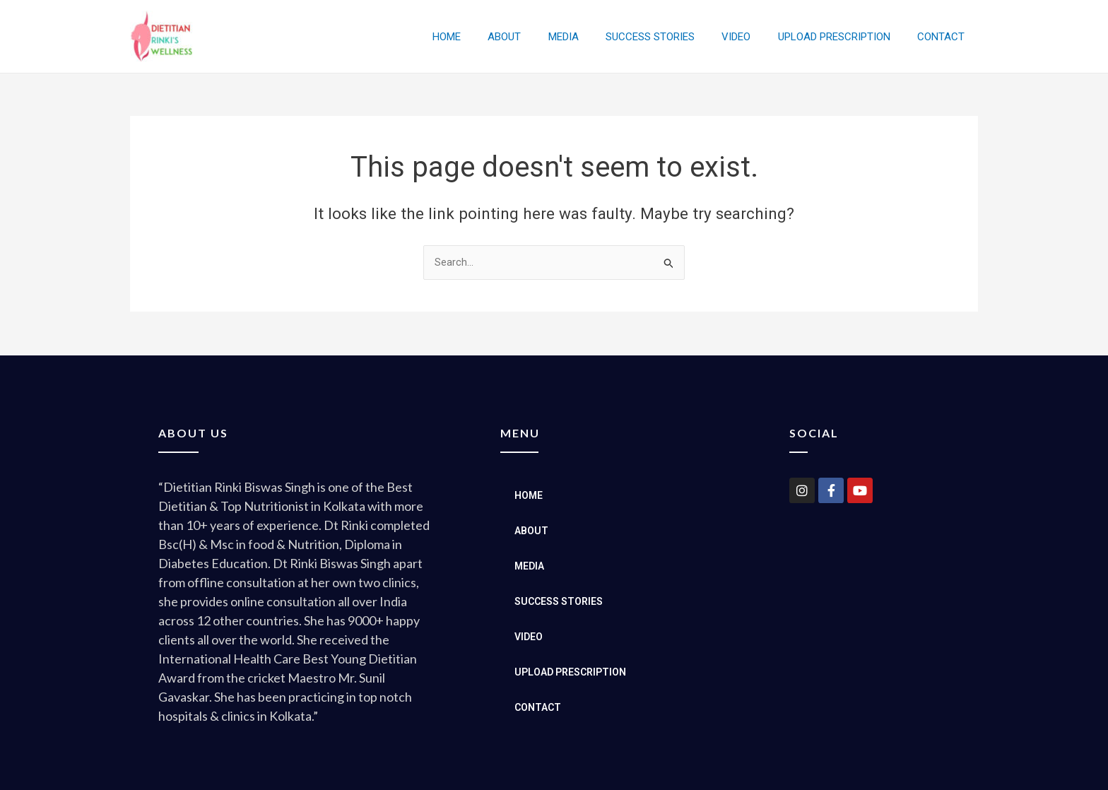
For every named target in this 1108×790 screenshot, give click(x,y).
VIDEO (750, 36)
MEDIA (589, 36)
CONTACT (943, 36)
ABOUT (536, 36)
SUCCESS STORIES (670, 36)
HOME (485, 36)
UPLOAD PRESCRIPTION (842, 36)
